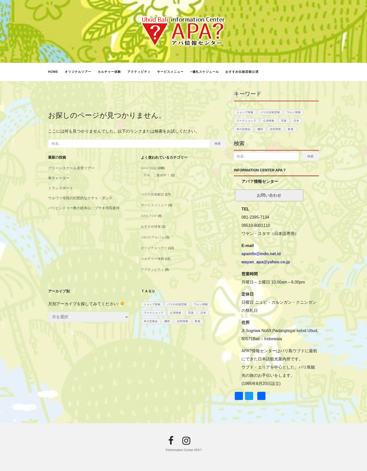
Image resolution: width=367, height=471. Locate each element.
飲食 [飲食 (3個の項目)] (198, 321)
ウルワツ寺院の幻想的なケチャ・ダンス (80, 198)
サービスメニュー (170, 72)
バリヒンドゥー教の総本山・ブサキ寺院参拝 (84, 208)
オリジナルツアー (78, 72)
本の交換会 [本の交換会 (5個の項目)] (151, 321)
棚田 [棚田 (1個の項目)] (167, 321)
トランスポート (60, 188)
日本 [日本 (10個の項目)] (203, 312)
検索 (218, 143)
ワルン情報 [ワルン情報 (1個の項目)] (201, 304)
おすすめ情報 (151, 226)
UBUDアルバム (153, 237)
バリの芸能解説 (152, 194)
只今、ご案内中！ (156, 175)
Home (53, 72)
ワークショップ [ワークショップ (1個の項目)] (153, 312)
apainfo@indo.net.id (261, 254)
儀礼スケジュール (205, 72)
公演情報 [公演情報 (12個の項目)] (175, 312)
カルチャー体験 (109, 72)
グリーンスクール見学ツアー (71, 168)
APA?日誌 (149, 168)
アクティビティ (139, 72)
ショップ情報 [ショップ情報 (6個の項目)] (152, 304)
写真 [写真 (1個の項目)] (191, 312)
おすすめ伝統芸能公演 (242, 72)
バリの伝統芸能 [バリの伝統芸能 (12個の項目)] (177, 304)
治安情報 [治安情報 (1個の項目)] (182, 321)
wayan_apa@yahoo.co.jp (265, 262)
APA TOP (149, 216)
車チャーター (59, 178)
